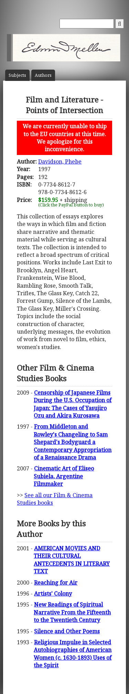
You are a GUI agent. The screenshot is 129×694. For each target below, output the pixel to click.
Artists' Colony (53, 593)
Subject (17, 75)
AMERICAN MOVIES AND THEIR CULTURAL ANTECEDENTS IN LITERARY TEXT (72, 560)
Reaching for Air (55, 582)
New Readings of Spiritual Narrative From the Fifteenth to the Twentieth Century (72, 612)
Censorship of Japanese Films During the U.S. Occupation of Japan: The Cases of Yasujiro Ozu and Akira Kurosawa (72, 404)
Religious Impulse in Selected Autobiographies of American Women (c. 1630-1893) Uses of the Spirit (72, 653)
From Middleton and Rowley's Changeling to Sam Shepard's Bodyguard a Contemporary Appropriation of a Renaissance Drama (72, 442)
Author (43, 75)
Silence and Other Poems (67, 631)
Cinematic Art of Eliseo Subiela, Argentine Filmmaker (64, 476)
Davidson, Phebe (60, 161)
